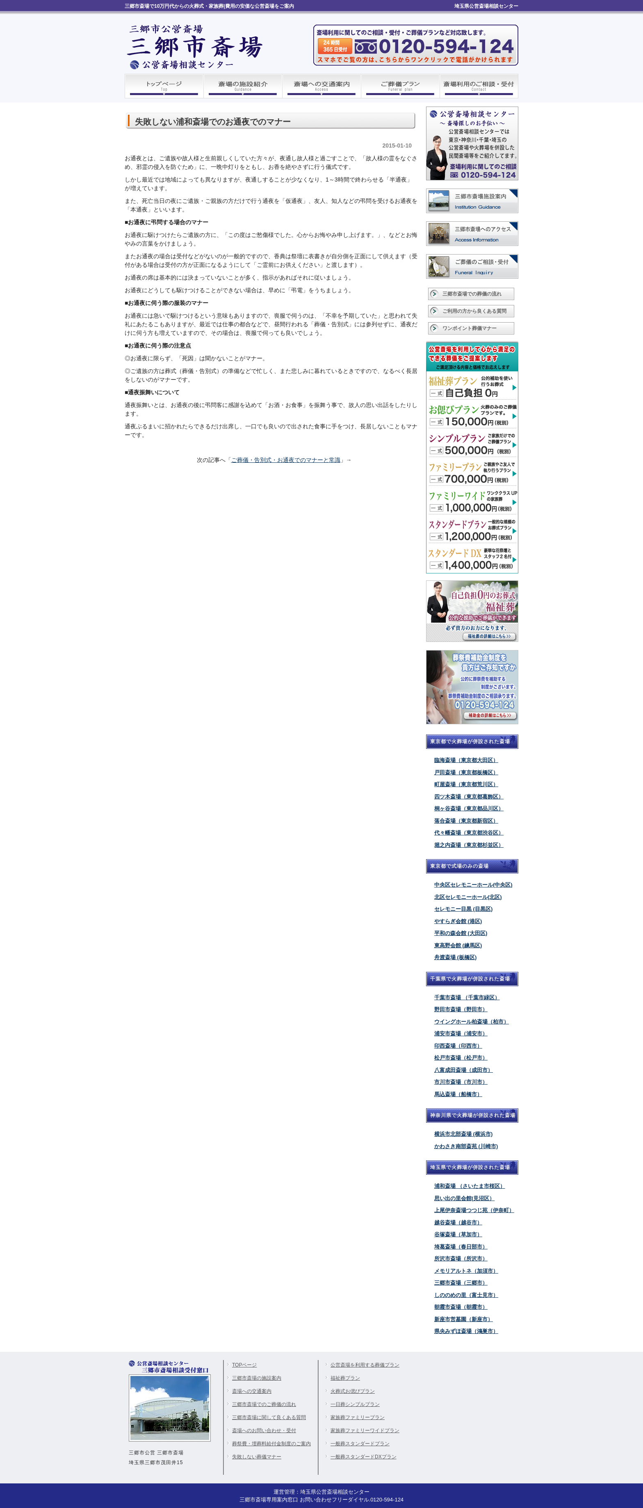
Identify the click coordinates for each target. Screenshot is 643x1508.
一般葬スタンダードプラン (360, 1444)
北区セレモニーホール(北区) (468, 897)
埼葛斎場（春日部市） (461, 1247)
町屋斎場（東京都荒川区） (466, 784)
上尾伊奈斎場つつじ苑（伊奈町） (474, 1210)
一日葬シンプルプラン (355, 1404)
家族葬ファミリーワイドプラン (365, 1430)
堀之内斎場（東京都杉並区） (469, 845)
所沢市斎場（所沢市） (461, 1259)
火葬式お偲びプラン (353, 1391)
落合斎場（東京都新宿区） (466, 821)
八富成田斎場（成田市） (463, 1070)
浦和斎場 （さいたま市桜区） (469, 1186)
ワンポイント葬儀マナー (469, 328)
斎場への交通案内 (251, 1391)
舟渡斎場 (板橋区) (455, 957)
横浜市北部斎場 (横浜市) (463, 1134)
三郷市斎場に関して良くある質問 (269, 1417)
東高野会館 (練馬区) (458, 945)
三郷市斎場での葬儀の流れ (472, 294)
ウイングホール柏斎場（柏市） (471, 1022)
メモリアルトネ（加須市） (466, 1271)
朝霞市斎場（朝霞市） (461, 1307)
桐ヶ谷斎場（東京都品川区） (469, 808)
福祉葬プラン (345, 1378)
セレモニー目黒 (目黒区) (463, 909)
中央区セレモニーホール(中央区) (473, 885)
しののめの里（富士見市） (466, 1295)
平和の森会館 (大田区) (460, 933)
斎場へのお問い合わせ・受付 (264, 1430)
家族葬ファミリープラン (358, 1417)
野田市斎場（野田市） (461, 1009)
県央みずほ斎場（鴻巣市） (466, 1331)
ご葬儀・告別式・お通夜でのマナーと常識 (285, 460)
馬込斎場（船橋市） (458, 1094)
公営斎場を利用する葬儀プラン (365, 1365)
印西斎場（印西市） (458, 1046)
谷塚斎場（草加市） (458, 1234)
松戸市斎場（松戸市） (461, 1058)
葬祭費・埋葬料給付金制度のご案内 (271, 1444)
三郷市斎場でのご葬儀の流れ (264, 1404)
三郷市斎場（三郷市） (461, 1283)
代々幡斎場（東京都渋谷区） (469, 833)
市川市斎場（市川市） (461, 1082)
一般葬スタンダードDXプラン (364, 1457)
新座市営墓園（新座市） (463, 1319)
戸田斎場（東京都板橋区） (466, 772)
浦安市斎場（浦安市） (461, 1033)
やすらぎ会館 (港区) (458, 921)
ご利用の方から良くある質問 (474, 311)
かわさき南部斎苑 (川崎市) (466, 1146)
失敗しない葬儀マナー (256, 1457)
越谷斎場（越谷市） (458, 1222)
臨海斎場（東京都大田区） (466, 760)
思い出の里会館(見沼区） (464, 1198)
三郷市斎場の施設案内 (256, 1378)
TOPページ (244, 1365)
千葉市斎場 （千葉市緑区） (467, 997)
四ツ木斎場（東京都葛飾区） (469, 797)
